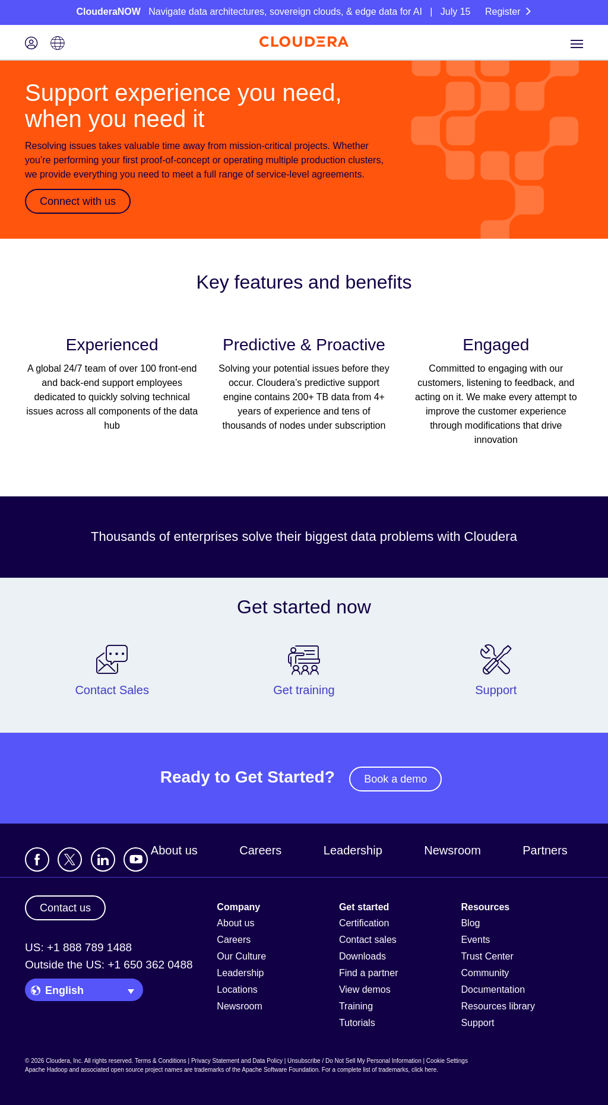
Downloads (362, 956)
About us (174, 850)
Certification (364, 923)
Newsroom (452, 850)
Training (356, 1006)
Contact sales (368, 940)
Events (475, 940)
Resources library (497, 1006)
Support (477, 1023)
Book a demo (395, 779)
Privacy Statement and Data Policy (237, 1060)
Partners (545, 850)
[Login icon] (31, 44)
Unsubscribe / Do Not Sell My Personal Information (354, 1060)
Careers (260, 850)
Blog (470, 923)
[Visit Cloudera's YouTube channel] (136, 859)
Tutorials (357, 1023)
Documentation (493, 989)
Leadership (353, 850)
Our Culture (241, 956)
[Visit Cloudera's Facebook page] (37, 859)
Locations (237, 989)
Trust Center (487, 956)
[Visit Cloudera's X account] (70, 859)
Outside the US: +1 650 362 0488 (109, 964)
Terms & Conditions (160, 1060)
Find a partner (368, 973)
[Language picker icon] (57, 44)
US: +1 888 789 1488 (78, 947)
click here (423, 1069)
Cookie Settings (447, 1060)
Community (485, 973)
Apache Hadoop (46, 1069)
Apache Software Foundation (280, 1069)
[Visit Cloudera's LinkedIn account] (103, 859)
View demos (365, 989)
